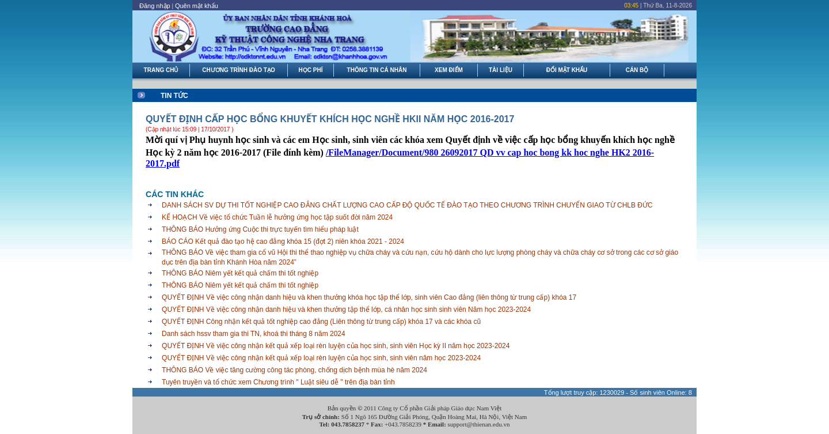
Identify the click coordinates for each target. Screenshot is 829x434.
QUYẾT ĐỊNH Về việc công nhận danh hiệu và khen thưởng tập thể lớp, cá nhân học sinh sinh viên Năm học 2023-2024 (346, 309)
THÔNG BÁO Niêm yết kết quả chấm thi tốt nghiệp (240, 273)
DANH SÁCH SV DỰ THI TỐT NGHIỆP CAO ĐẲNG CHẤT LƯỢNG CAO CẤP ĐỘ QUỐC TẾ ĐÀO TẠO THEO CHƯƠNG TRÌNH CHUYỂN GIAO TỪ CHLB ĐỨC (407, 205)
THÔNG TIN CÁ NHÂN (377, 70)
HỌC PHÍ (311, 70)
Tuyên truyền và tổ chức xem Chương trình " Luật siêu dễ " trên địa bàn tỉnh (278, 382)
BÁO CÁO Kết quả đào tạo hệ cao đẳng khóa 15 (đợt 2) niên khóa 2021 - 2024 (283, 241)
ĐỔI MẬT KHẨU (567, 70)
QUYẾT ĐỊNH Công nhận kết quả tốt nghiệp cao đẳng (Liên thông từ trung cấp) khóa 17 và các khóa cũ (321, 322)
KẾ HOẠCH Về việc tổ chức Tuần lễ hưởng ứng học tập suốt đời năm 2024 (277, 217)
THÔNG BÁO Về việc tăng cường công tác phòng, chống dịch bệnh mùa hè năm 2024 (294, 370)
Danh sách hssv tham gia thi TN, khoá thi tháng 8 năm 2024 (253, 334)
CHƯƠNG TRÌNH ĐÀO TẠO (238, 70)
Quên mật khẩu (196, 5)
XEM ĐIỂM (449, 70)
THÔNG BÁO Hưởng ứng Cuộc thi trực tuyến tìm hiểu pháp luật (260, 229)
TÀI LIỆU (500, 70)
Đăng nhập (154, 5)
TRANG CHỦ (161, 70)
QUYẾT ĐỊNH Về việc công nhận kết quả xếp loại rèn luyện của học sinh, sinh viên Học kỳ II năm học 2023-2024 (335, 346)
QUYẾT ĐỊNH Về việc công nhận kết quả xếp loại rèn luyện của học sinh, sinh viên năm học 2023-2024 (321, 358)
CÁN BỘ (637, 70)
